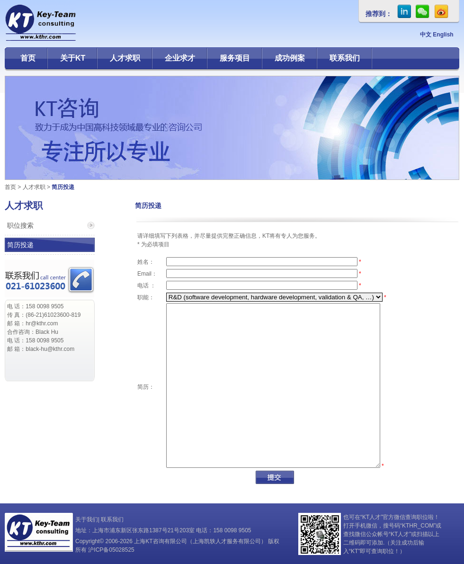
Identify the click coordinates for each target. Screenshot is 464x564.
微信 (423, 11)
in (404, 11)
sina (442, 11)
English (443, 34)
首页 (28, 58)
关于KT (72, 58)
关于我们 (86, 519)
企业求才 (180, 58)
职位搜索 (20, 225)
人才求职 (125, 58)
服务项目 (235, 58)
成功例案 (290, 58)
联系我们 (345, 58)
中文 (425, 34)
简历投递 (20, 245)
